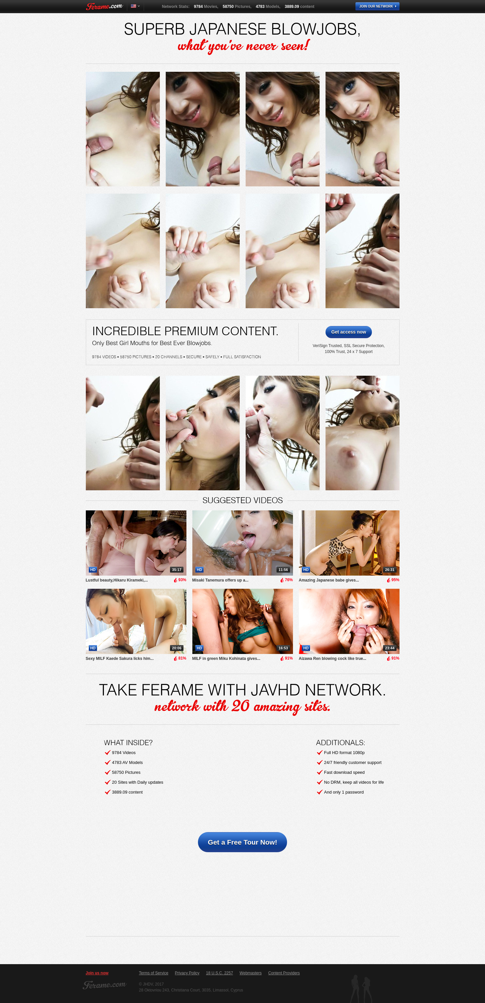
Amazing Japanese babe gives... (329, 580)
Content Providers (284, 973)
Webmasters (251, 973)
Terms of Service (153, 973)
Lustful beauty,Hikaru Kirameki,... (117, 580)
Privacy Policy (187, 973)
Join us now (97, 973)
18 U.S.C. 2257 (219, 973)
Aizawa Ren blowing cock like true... (332, 658)
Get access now (348, 332)
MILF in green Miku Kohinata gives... (226, 658)
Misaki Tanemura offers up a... (220, 580)
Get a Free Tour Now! (242, 842)
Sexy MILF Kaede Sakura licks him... (120, 658)
